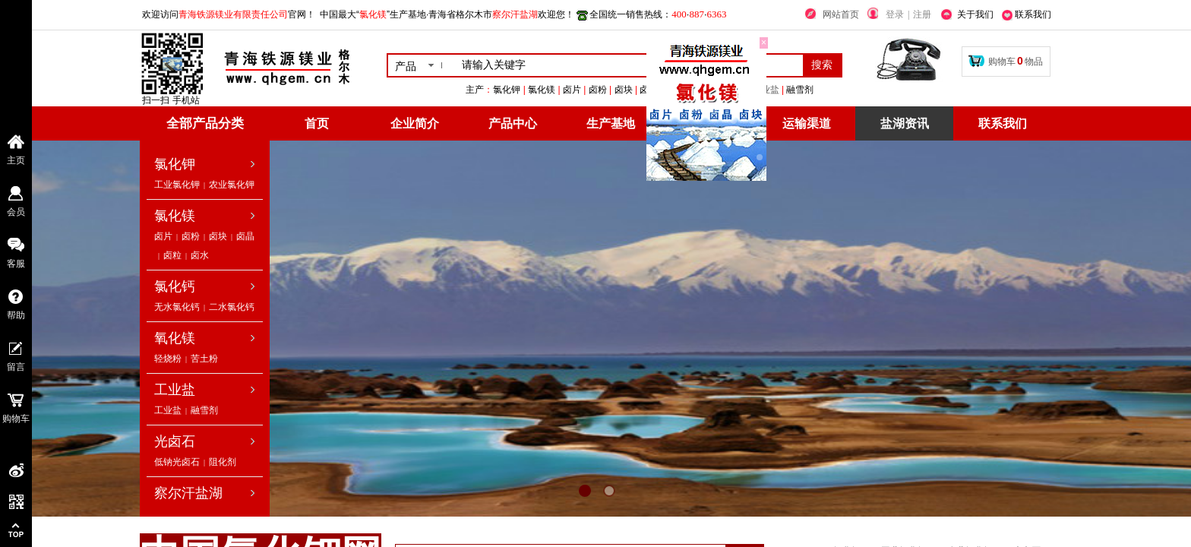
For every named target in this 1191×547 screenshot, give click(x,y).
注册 (922, 14)
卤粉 (191, 236)
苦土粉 (204, 358)
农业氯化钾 (231, 184)
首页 (317, 123)
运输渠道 (806, 123)
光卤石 (174, 441)
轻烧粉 (168, 358)
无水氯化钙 (177, 307)
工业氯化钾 (177, 184)
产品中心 (512, 123)
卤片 (163, 236)
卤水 (200, 255)
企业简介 (414, 123)
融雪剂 (204, 410)
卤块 (218, 236)
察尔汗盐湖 (188, 493)
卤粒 (172, 255)
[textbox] (629, 65)
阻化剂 (222, 462)
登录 (895, 14)
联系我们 (1002, 123)
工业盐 (839, 89)
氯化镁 (174, 215)
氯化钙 (174, 286)
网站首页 (841, 14)
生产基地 (610, 123)
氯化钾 (174, 164)
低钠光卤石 (177, 462)
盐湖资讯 (904, 123)
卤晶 (245, 236)
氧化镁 (174, 338)
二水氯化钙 (231, 307)
